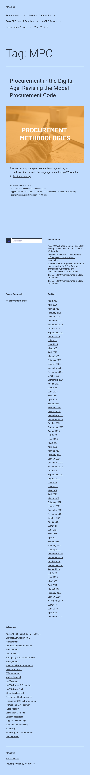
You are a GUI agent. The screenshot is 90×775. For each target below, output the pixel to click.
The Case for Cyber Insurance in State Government (65, 276)
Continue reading (22, 176)
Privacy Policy (12, 758)
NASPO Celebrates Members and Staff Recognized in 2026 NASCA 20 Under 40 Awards (66, 249)
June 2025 (53, 344)
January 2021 (54, 549)
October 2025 (54, 328)
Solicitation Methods (15, 713)
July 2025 (52, 340)
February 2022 (54, 502)
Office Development (15, 693)
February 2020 (54, 593)
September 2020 (55, 565)
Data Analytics (12, 653)
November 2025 (55, 324)
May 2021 (52, 533)
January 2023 (54, 459)
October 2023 (54, 423)
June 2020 (53, 577)
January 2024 (54, 411)
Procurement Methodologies (34, 189)
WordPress (30, 764)
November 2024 (55, 372)
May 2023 (52, 443)
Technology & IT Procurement (19, 732)
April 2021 (52, 537)
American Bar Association (31, 192)
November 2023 (55, 419)
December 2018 (55, 616)
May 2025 (52, 348)
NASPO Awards (50, 21)
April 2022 (52, 494)
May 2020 (52, 581)
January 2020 (54, 597)
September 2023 (55, 427)
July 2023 (52, 435)
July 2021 (52, 526)
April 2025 (52, 352)
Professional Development (18, 705)
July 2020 (52, 573)
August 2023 (54, 431)
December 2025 (55, 320)
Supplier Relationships (16, 720)
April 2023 (52, 447)
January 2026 (54, 316)
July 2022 (52, 482)
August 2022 (54, 478)
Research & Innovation (39, 15)
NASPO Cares (12, 681)
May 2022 (52, 490)
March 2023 (53, 451)
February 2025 (54, 360)
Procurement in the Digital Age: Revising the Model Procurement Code (42, 88)
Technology (11, 728)
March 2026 (53, 309)
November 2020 (55, 557)
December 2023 (55, 415)
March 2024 (53, 403)
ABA (18, 192)
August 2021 (54, 522)
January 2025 (54, 364)
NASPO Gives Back (14, 689)
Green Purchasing (14, 669)
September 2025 (55, 332)
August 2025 (54, 336)
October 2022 (54, 470)
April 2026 (52, 305)
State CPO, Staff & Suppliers (20, 21)
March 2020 (53, 589)
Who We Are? (41, 27)
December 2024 (55, 368)
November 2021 (55, 514)
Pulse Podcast (12, 709)
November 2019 (55, 601)
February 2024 (54, 407)
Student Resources (14, 717)
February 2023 (54, 455)
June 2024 (53, 392)
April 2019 (52, 612)
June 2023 (53, 439)
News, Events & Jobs (16, 27)
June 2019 (53, 609)
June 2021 (53, 530)
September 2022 (55, 474)
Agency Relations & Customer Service (23, 634)
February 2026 (54, 313)
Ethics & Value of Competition (19, 665)
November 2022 (55, 466)
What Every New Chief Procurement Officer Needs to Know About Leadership (64, 257)
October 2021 (54, 518)
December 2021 (55, 510)
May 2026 (52, 301)
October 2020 (54, 561)
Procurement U (13, 15)
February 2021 (54, 545)
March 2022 (53, 498)
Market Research (13, 677)
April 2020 (52, 585)
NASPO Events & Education (18, 685)
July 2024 (52, 387)
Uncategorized (12, 736)
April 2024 (52, 399)
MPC (67, 192)
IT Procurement (13, 673)
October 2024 (54, 376)
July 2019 (52, 605)
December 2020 (55, 553)
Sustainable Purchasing (17, 724)
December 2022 (55, 462)
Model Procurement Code (53, 192)
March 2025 (53, 356)
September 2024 (55, 380)
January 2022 (54, 506)
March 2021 (53, 541)
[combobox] (24, 240)
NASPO (10, 6)
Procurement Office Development (21, 701)
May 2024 (52, 395)
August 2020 (54, 569)
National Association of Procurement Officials (28, 195)
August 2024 (54, 384)
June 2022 (53, 486)
